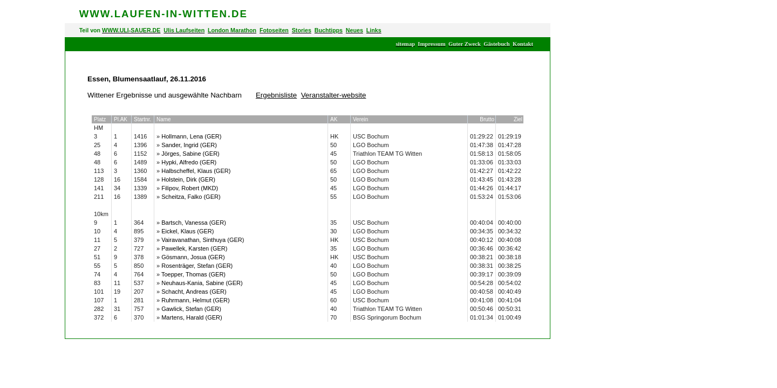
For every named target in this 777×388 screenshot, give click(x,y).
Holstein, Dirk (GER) (188, 179)
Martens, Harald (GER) (191, 317)
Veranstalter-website (333, 95)
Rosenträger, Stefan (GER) (197, 265)
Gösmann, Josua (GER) (192, 257)
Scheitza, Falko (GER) (190, 196)
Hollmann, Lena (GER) (191, 136)
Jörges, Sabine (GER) (190, 153)
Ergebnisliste (276, 95)
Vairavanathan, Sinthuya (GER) (202, 240)
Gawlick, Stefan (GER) (191, 309)
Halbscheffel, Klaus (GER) (195, 171)
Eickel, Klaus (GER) (187, 231)
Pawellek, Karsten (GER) (194, 248)
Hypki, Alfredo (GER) (188, 162)
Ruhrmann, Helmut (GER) (195, 300)
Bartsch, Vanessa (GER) (193, 222)
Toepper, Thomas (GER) (193, 274)
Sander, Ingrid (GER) (189, 145)
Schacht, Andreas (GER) (193, 291)
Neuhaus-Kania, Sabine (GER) (201, 283)
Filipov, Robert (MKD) (189, 188)
